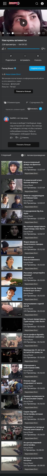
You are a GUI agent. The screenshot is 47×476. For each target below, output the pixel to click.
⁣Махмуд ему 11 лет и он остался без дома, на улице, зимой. (34, 352)
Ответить (24, 138)
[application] (23, 23)
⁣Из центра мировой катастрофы (32, 443)
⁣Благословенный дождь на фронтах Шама (32, 164)
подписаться (37, 68)
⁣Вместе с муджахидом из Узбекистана (34, 196)
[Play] (3, 33)
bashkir (13, 118)
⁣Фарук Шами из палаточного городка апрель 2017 (33, 244)
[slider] (17, 33)
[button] (42, 3)
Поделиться (11, 57)
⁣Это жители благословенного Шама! (32, 259)
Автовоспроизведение (36, 155)
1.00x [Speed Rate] (31, 33)
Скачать (37, 57)
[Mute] (39, 33)
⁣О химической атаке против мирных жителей (33, 182)
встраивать (25, 57)
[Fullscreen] (43, 33)
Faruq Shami (9, 68)
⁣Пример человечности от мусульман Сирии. (34, 397)
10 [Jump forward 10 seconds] (35, 33)
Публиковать (34, 108)
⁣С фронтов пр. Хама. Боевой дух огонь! (33, 289)
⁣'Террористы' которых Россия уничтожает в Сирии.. (34, 429)
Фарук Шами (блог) (13, 74)
